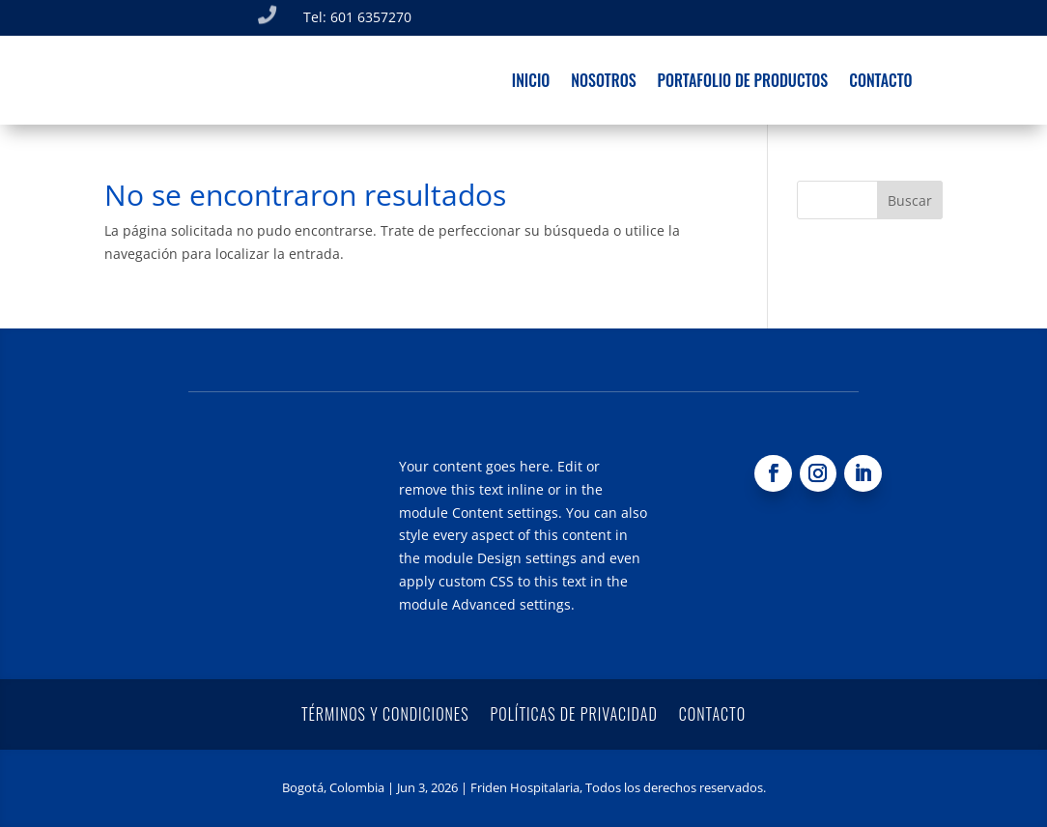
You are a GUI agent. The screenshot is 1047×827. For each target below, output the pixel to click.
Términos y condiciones (385, 711)
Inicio (531, 82)
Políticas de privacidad (574, 711)
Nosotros (603, 82)
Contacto (880, 82)
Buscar (910, 200)
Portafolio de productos (743, 82)
